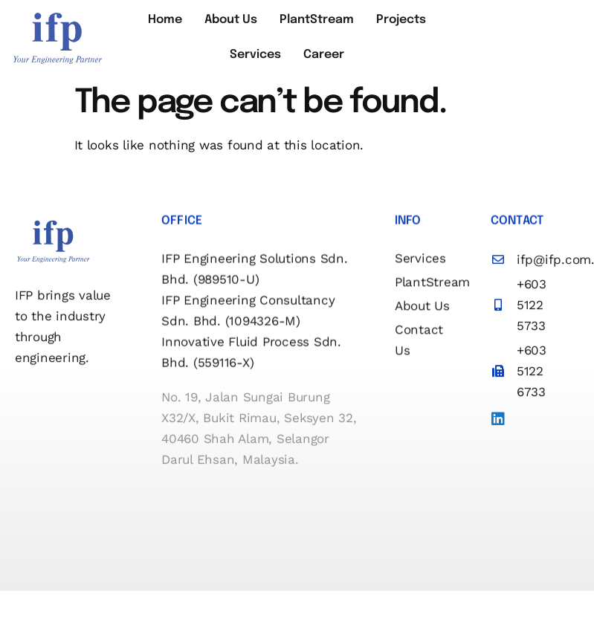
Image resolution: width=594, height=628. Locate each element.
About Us (238, 25)
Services (262, 68)
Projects (394, 25)
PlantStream (317, 25)
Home (180, 25)
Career (323, 68)
